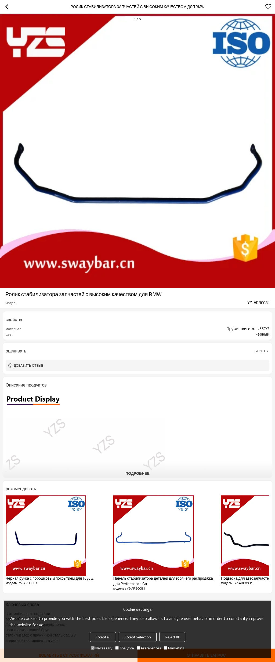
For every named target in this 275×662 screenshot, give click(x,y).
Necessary (102, 648)
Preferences (149, 648)
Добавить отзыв (28, 365)
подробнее (137, 473)
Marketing (174, 648)
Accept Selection (137, 637)
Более (260, 351)
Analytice (124, 648)
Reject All (172, 637)
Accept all (102, 637)
